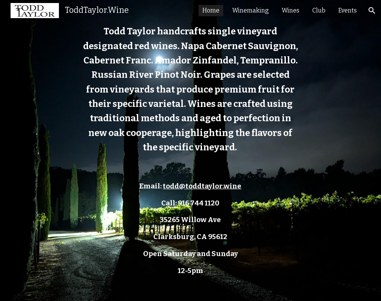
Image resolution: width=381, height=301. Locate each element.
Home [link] (210, 10)
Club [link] (318, 10)
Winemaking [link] (250, 10)
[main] (190, 150)
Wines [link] (290, 10)
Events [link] (347, 10)
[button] (372, 11)
